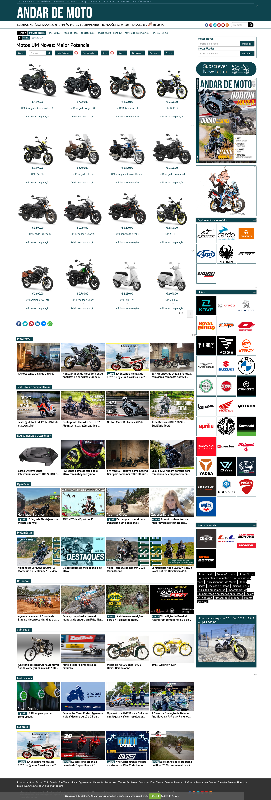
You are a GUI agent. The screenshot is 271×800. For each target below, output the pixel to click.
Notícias (35, 24)
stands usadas (104, 32)
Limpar (21, 53)
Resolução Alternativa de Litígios (33, 785)
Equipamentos (90, 24)
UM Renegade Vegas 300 (82, 108)
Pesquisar (247, 43)
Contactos (144, 782)
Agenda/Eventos (226, 574)
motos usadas (54, 32)
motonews (117, 32)
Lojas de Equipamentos (211, 590)
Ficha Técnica (156, 782)
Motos (74, 24)
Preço (169, 53)
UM (104, 53)
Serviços (123, 24)
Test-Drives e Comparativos (34, 387)
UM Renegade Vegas (127, 234)
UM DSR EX (172, 108)
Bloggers (236, 597)
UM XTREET (172, 234)
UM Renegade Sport (83, 299)
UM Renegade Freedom (38, 234)
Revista (158, 24)
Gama (122, 53)
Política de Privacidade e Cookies (200, 782)
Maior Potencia (64, 53)
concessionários (88, 32)
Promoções (108, 24)
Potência (154, 53)
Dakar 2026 (50, 24)
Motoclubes (138, 24)
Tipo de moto (89, 53)
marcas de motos (70, 32)
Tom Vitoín (64, 782)
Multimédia (25, 532)
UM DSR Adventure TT (127, 108)
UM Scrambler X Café (37, 299)
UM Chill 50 (171, 299)
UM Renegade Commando (172, 174)
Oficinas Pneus (240, 586)
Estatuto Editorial (174, 782)
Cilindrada (137, 53)
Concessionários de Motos (220, 582)
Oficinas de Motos (218, 586)
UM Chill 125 (127, 299)
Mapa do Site (56, 785)
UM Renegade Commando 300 (37, 108)
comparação (37, 37)
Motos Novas (246, 574)
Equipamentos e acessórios (34, 435)
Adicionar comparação (37, 116)
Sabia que (24, 629)
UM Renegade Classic (82, 174)
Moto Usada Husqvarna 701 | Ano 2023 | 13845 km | (226, 639)
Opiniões (23, 484)
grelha (26, 37)
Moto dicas (24, 678)
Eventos (23, 24)
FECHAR (155, 795)
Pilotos (248, 597)
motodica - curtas (160, 32)
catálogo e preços (37, 32)
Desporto (23, 581)
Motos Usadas (206, 574)
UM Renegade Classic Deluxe (127, 174)
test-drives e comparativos (137, 32)
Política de (170, 795)
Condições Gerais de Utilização (232, 782)
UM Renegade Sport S (83, 234)
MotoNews (24, 338)
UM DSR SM (37, 174)
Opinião (64, 24)
